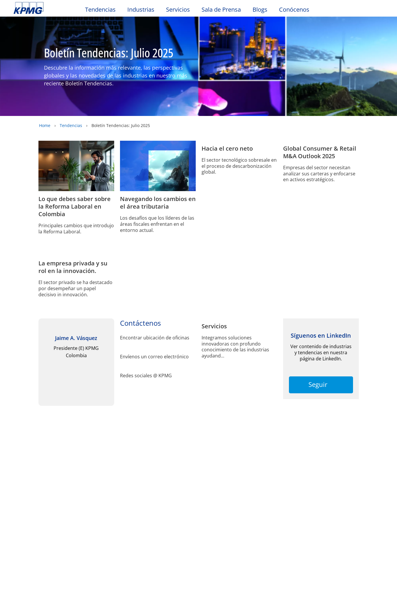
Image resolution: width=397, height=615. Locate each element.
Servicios (178, 9)
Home (44, 125)
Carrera (79, 524)
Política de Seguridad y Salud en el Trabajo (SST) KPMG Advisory (96, 551)
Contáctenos (143, 513)
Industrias (140, 9)
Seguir (320, 460)
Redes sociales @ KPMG (146, 426)
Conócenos (294, 9)
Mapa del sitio (147, 487)
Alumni (23, 513)
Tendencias (100, 9)
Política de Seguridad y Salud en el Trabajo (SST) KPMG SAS (39, 530)
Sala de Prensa (221, 9)
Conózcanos (84, 534)
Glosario (218, 487)
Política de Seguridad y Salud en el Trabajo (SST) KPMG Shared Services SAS (152, 533)
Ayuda (185, 487)
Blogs (260, 9)
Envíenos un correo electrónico (154, 407)
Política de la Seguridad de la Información (32, 563)
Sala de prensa (89, 513)
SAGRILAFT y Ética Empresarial (147, 566)
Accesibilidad (99, 487)
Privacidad (56, 487)
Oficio (22, 487)
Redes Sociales (31, 546)
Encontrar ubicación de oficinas (154, 388)
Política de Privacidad (151, 552)
